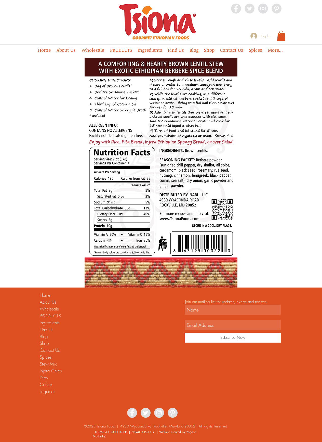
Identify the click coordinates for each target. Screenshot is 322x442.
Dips (44, 378)
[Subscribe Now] (233, 338)
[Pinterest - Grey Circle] (276, 9)
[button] (281, 36)
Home (45, 295)
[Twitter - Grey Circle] (249, 9)
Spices (45, 357)
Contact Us (50, 350)
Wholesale (49, 309)
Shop (44, 343)
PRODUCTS (50, 316)
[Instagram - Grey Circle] (263, 9)
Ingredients (49, 323)
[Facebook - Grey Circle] (236, 9)
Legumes (47, 391)
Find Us (46, 329)
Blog (44, 336)
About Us (48, 302)
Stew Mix (48, 364)
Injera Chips (51, 371)
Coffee (46, 384)
